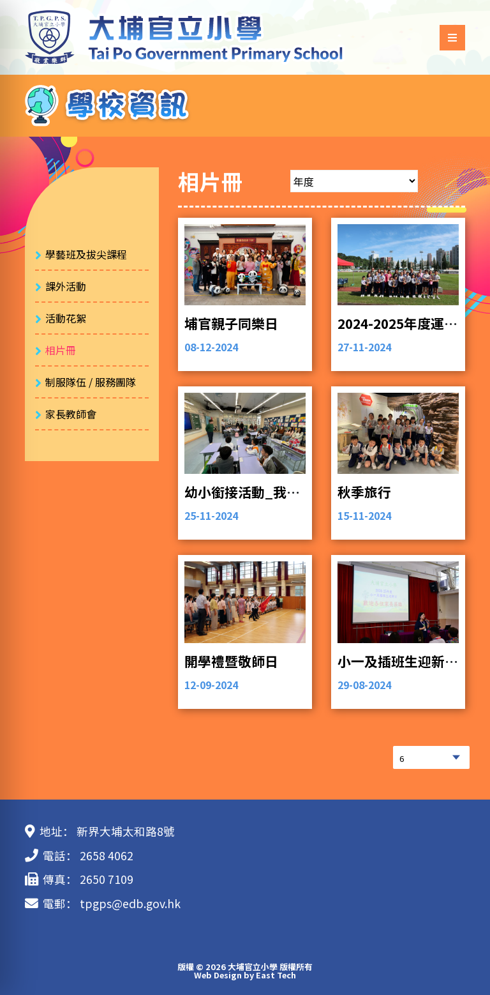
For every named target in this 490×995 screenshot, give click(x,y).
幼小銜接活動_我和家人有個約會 (282, 491)
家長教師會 (70, 414)
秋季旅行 (364, 491)
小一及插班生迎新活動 (404, 661)
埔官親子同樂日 (231, 323)
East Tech (276, 975)
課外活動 (65, 286)
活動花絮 (65, 318)
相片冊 (60, 350)
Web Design (218, 975)
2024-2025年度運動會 (404, 323)
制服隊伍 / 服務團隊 (90, 382)
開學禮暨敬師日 (231, 661)
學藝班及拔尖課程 (86, 254)
